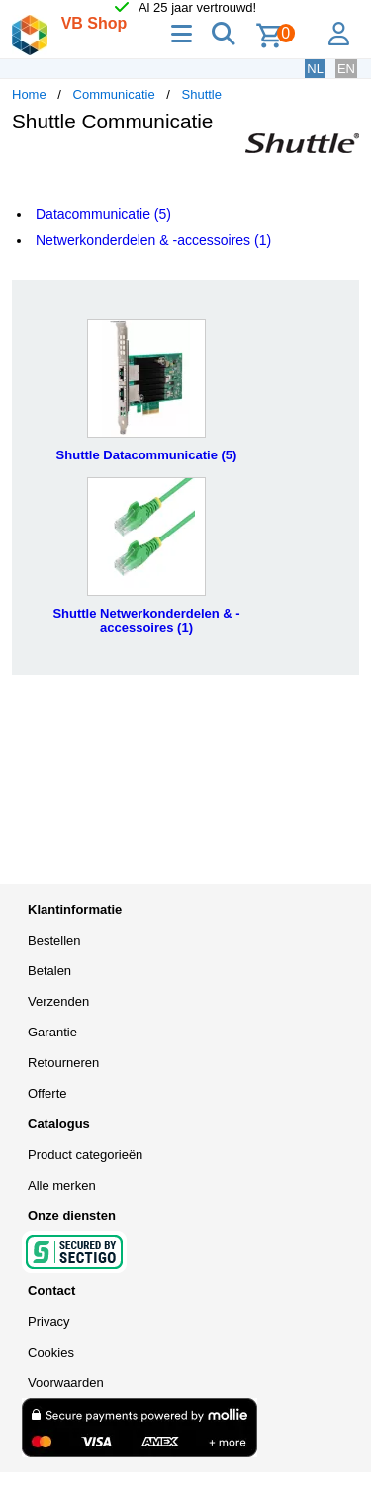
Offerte (47, 1093)
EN (346, 68)
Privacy (49, 1321)
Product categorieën (85, 1154)
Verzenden (58, 1001)
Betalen (49, 970)
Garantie (52, 1032)
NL (315, 68)
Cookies (51, 1352)
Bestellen (54, 940)
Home (29, 94)
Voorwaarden (66, 1382)
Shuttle (202, 94)
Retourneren (63, 1062)
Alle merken (62, 1185)
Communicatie (114, 94)
